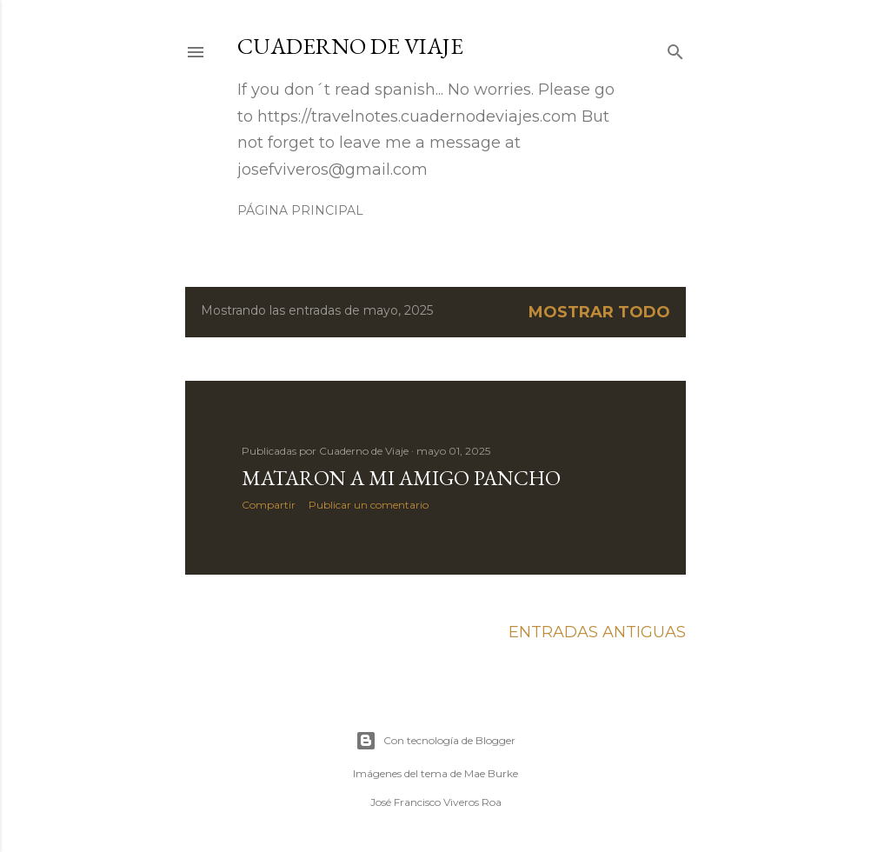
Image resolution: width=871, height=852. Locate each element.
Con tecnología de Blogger (435, 740)
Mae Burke (491, 773)
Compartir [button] (269, 504)
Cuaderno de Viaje (350, 46)
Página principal (300, 210)
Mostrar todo (599, 312)
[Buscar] (675, 49)
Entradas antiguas (597, 632)
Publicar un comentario (369, 504)
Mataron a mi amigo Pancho (401, 477)
